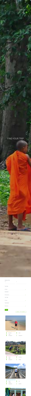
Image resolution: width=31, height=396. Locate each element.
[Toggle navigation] (25, 2)
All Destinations (15, 294)
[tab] (15, 288)
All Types (15, 300)
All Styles (15, 289)
